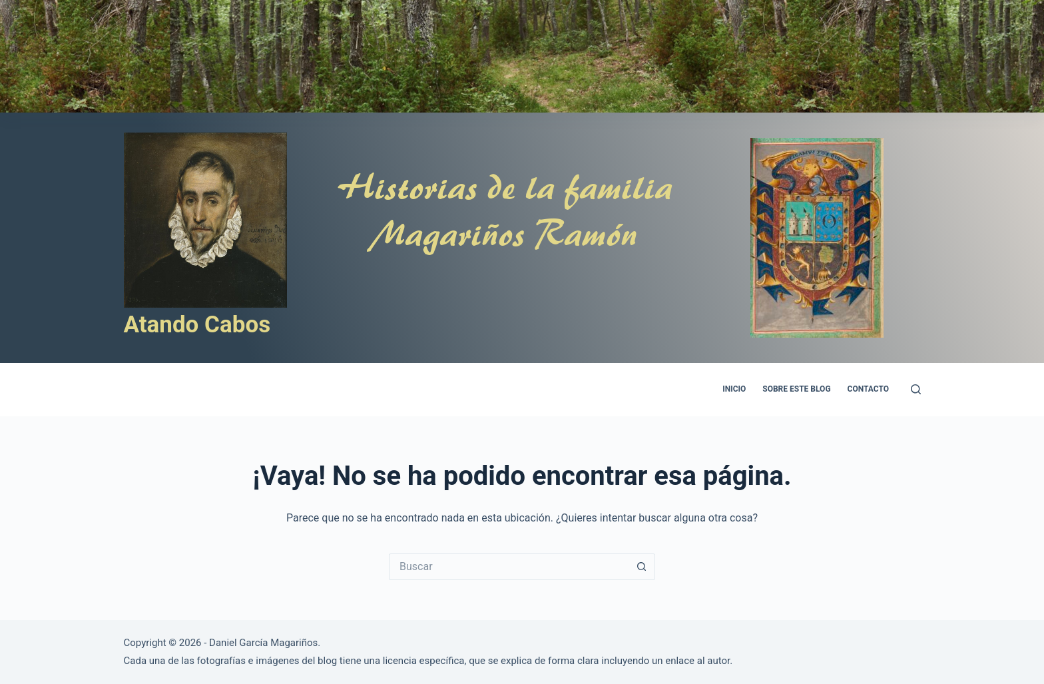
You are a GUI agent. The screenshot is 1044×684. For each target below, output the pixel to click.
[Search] (916, 389)
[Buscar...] (509, 566)
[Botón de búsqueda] (642, 566)
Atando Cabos (197, 324)
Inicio (734, 389)
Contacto (868, 389)
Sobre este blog (796, 389)
